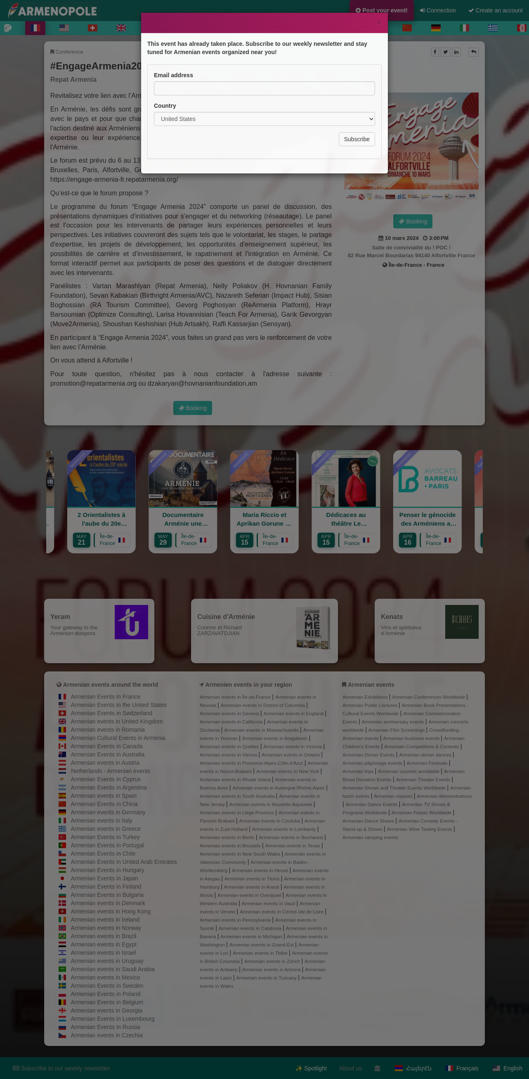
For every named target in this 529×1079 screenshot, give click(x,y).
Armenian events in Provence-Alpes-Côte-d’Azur (252, 763)
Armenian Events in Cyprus (106, 779)
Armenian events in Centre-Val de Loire (282, 911)
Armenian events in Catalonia (251, 928)
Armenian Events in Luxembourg (112, 1018)
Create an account (495, 10)
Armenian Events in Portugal (107, 845)
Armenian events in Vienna (229, 754)
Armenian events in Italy (101, 820)
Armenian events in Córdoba (270, 820)
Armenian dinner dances (426, 754)
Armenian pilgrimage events (373, 763)
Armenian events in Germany (108, 812)
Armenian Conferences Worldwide (429, 697)
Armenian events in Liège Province (237, 812)
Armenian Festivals (427, 763)
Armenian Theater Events (423, 779)
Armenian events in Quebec (230, 746)
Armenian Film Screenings (397, 730)
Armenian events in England (294, 713)
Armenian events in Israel (103, 952)
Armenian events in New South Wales (240, 853)
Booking (413, 221)
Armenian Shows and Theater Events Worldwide (394, 787)
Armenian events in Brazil (103, 936)
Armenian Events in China (104, 804)
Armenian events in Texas (293, 845)
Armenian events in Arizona (272, 969)
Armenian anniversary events (393, 721)
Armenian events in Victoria (294, 746)
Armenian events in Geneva (230, 713)
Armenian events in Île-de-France (236, 697)
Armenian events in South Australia (238, 796)
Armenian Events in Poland (105, 994)
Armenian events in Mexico (105, 977)
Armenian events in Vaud (269, 903)
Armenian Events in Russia (105, 1027)
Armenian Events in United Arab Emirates (124, 861)
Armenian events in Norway (106, 928)
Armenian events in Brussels (231, 845)
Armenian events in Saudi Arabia (112, 969)
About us (350, 1068)
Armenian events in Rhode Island (236, 779)
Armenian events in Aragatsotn (275, 738)
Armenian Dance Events (372, 804)
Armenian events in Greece (106, 828)
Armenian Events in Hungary (107, 870)
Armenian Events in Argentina (108, 787)
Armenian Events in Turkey (105, 837)
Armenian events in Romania (108, 729)
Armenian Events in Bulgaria (107, 895)
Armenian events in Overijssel (249, 895)
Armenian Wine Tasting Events (420, 829)
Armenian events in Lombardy (284, 829)
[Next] (522, 28)
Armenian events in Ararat (252, 886)
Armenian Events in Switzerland (111, 713)
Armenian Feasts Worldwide (422, 812)
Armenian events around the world (110, 684)
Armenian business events (412, 738)
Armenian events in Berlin (228, 837)
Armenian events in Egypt (104, 944)
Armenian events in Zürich (273, 961)
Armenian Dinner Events (369, 754)
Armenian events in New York (288, 771)
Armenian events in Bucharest (292, 837)
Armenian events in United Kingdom (117, 721)
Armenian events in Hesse (260, 870)
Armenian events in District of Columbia (263, 705)
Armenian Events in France (105, 696)
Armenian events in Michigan (251, 936)
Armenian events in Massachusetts (262, 730)
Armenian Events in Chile (103, 853)
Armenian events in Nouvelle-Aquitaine (271, 804)
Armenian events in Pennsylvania (236, 919)
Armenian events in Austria (105, 762)
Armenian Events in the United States (119, 705)
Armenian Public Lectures (370, 705)
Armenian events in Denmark (108, 903)
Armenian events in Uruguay (107, 961)
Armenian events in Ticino (252, 878)
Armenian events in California (232, 721)
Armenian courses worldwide (409, 771)
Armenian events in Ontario (291, 754)
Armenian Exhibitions (365, 697)
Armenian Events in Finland (106, 886)
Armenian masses (394, 796)
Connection (438, 10)
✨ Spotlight (310, 1068)
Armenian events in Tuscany (267, 977)
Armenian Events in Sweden (107, 985)
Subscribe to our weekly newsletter (61, 1068)
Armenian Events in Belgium (107, 1002)
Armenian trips (358, 771)
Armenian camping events (370, 837)
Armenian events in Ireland (105, 919)
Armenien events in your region (248, 684)
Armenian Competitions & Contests (422, 746)
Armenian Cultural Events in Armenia (118, 738)
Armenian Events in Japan (104, 878)
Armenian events (371, 684)
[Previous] (6, 28)
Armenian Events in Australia (107, 754)
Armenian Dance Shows (368, 820)
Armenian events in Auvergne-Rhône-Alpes (279, 787)
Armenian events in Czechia (106, 1035)
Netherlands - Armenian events (110, 771)
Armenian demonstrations (444, 796)
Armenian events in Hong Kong (111, 911)
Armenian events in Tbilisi (261, 953)
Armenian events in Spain (104, 795)
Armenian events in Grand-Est (262, 944)
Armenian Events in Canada (106, 746)
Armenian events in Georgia (106, 1010)
